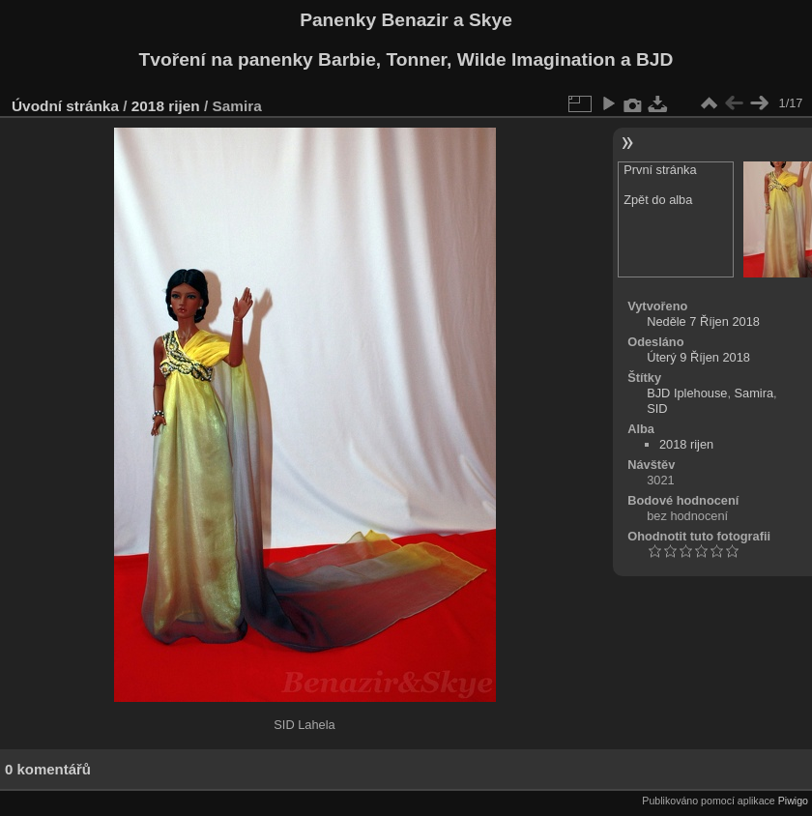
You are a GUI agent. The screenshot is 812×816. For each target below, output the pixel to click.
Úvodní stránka (65, 106)
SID (657, 408)
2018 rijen (165, 106)
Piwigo (793, 800)
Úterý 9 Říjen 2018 (698, 357)
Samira (754, 393)
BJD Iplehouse (687, 393)
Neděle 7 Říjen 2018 (703, 321)
